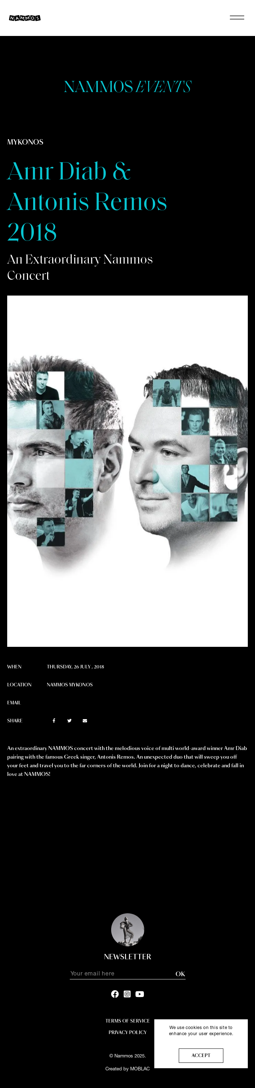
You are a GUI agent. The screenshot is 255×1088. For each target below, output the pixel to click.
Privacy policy (128, 1032)
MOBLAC (140, 1069)
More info (201, 1040)
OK (180, 974)
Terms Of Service (127, 1021)
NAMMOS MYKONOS (127, 18)
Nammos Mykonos (70, 685)
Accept (201, 1055)
